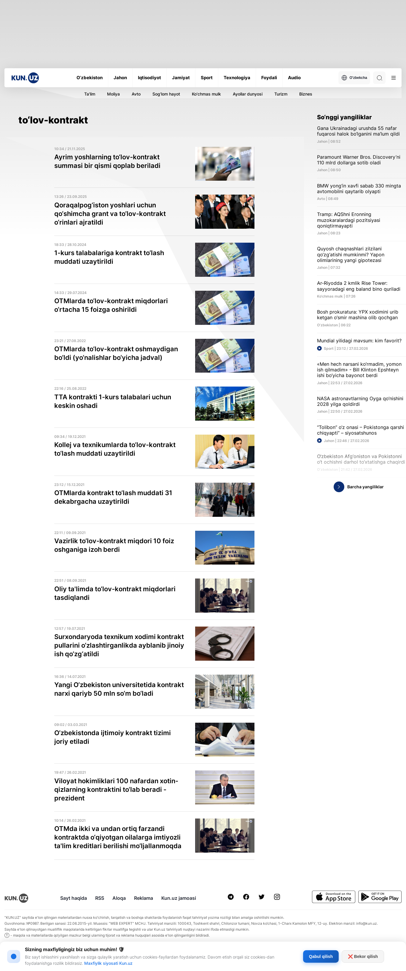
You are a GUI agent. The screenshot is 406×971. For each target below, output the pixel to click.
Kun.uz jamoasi (178, 898)
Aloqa (119, 898)
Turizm (280, 93)
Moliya (113, 93)
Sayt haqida (73, 898)
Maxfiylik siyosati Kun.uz (108, 963)
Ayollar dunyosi (247, 93)
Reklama (143, 898)
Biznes (305, 93)
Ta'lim (89, 93)
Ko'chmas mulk (206, 93)
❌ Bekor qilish (363, 956)
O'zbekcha (354, 78)
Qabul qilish (321, 956)
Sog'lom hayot (166, 93)
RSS (99, 898)
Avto (136, 93)
